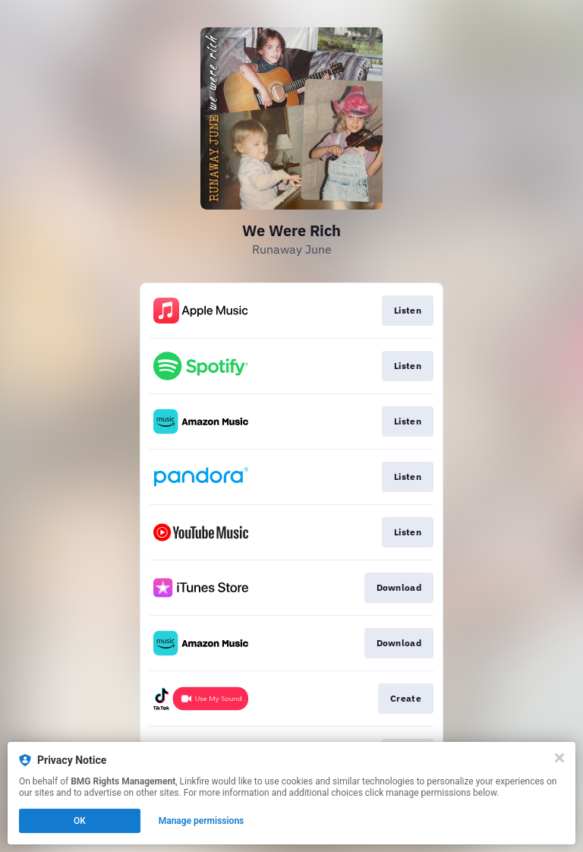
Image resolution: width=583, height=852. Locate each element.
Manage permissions (201, 821)
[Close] (559, 758)
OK (80, 821)
